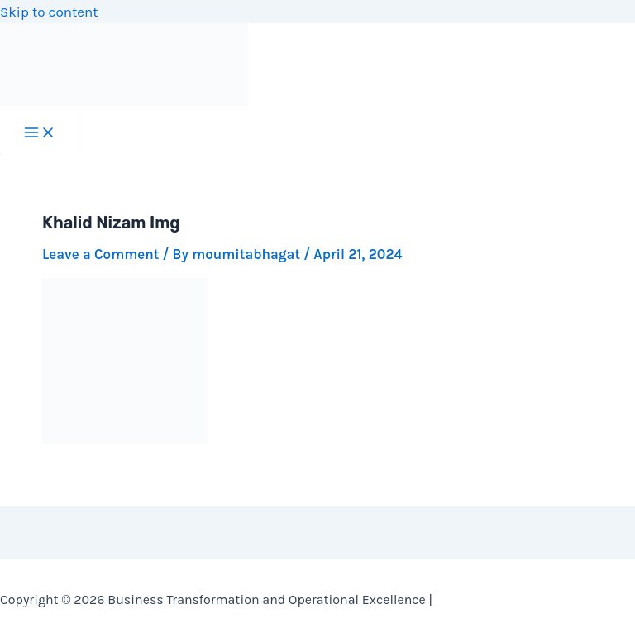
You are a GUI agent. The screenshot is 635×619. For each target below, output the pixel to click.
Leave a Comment (100, 254)
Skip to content (49, 11)
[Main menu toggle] (39, 134)
